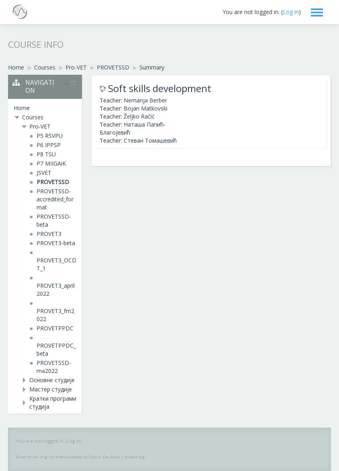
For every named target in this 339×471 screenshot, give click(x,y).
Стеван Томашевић (150, 140)
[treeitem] (45, 108)
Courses (32, 117)
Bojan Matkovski (145, 108)
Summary (151, 67)
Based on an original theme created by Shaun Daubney (68, 457)
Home (22, 108)
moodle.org (135, 457)
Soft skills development (159, 88)
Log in (291, 12)
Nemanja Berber (145, 100)
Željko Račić (139, 116)
